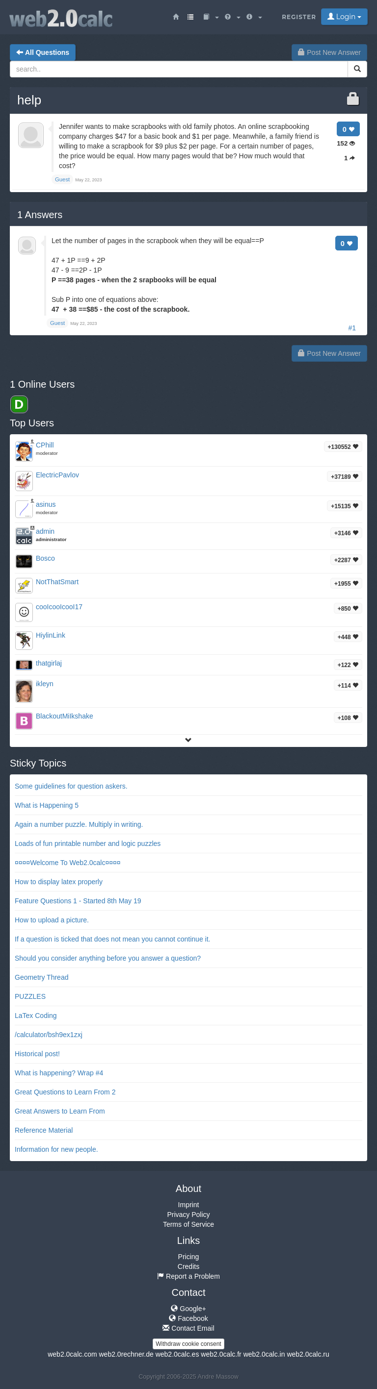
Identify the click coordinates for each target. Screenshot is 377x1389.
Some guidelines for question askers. (71, 786)
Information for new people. (56, 1149)
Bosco (45, 558)
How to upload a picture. (52, 920)
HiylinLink (50, 635)
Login (344, 16)
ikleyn (45, 684)
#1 (352, 328)
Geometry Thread (41, 977)
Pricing (188, 1257)
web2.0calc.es (177, 1354)
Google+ (188, 1309)
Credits (188, 1266)
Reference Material (44, 1130)
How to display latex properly (59, 882)
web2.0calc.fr (221, 1354)
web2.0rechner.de (126, 1354)
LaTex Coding (36, 1015)
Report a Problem (188, 1276)
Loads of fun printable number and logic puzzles (88, 843)
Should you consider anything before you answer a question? (108, 958)
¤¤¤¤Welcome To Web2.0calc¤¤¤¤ (68, 863)
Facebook (188, 1318)
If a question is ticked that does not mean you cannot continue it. (112, 939)
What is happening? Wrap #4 (59, 1073)
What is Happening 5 (47, 805)
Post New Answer (329, 52)
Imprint (188, 1205)
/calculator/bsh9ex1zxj (48, 1035)
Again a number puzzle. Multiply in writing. (79, 824)
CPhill (45, 445)
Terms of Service (188, 1224)
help (29, 100)
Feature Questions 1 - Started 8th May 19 (78, 901)
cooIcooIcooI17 (59, 607)
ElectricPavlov (57, 475)
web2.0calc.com (72, 1354)
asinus (45, 504)
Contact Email (188, 1328)
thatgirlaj (49, 663)
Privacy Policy (188, 1214)
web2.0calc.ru (308, 1354)
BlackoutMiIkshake (64, 716)
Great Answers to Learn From (60, 1111)
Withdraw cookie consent (188, 1343)
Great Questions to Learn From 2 (65, 1092)
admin (45, 531)
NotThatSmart (57, 582)
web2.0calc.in (264, 1354)
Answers (39, 214)
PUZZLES (30, 996)
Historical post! (37, 1054)
